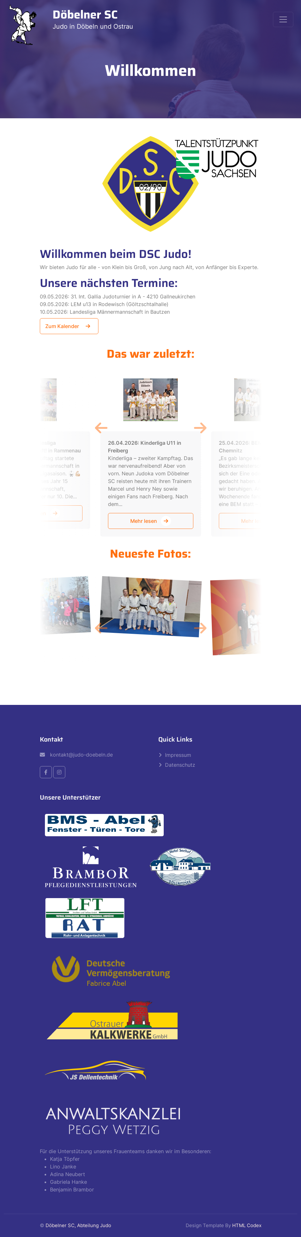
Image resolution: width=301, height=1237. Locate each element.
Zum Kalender (69, 326)
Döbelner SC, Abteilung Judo (78, 1225)
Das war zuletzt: (151, 354)
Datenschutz (180, 765)
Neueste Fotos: (150, 554)
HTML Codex (247, 1225)
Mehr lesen (150, 521)
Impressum (178, 755)
